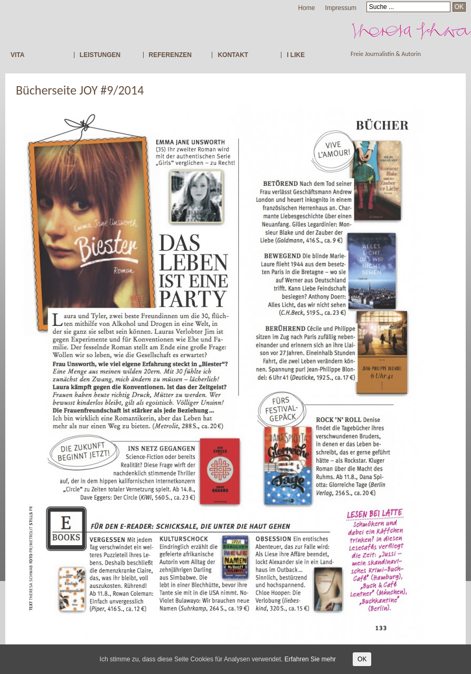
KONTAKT (233, 55)
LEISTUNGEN (100, 55)
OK (361, 659)
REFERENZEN (170, 55)
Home (306, 8)
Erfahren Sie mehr (310, 659)
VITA (17, 55)
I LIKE (296, 55)
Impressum (340, 8)
